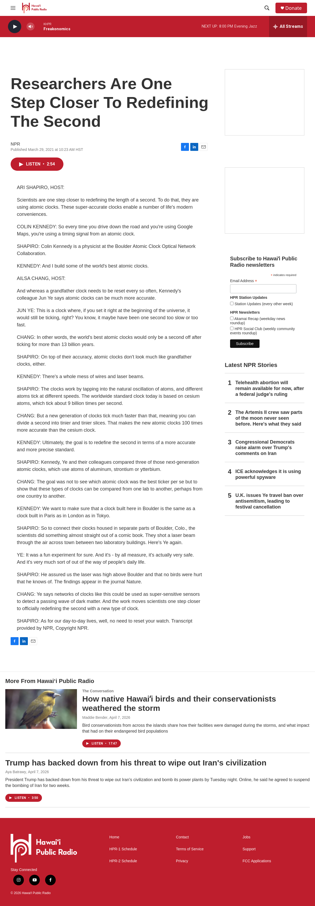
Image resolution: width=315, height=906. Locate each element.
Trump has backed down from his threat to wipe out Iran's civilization (135, 762)
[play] (14, 27)
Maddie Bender (94, 717)
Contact (182, 837)
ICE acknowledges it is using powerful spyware (268, 474)
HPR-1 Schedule (123, 849)
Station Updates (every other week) (263, 304)
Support (249, 849)
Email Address (243, 280)
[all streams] (288, 26)
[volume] (30, 27)
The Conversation (98, 691)
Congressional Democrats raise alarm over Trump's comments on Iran (265, 447)
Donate (293, 8)
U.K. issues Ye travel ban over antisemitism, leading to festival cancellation (269, 501)
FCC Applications (257, 861)
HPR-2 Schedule (123, 861)
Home (114, 837)
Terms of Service (190, 849)
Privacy (182, 861)
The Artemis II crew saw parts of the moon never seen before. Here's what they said (268, 418)
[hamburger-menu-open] (13, 8)
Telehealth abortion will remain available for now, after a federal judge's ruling (269, 388)
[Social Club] (264, 200)
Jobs (247, 837)
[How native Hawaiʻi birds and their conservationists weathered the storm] (41, 709)
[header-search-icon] (267, 8)
